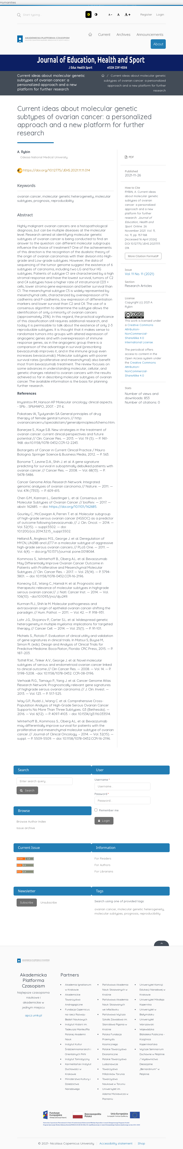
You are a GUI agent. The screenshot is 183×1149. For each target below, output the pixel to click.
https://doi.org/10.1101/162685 (72, 506)
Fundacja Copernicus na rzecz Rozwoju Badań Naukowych (77, 1014)
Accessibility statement (115, 1143)
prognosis (131, 913)
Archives (123, 34)
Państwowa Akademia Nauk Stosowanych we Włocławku (115, 1004)
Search (29, 790)
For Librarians (104, 871)
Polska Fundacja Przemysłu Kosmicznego (112, 1039)
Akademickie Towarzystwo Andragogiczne (74, 999)
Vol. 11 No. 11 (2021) (139, 274)
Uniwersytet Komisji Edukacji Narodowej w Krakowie (152, 989)
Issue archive (26, 828)
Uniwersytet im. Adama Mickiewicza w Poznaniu (115, 1093)
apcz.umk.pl (33, 1015)
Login (160, 14)
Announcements (149, 34)
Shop (141, 1143)
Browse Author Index (31, 821)
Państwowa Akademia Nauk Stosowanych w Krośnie (115, 989)
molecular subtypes (109, 913)
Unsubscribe (48, 902)
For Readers (103, 858)
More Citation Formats (142, 256)
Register (146, 14)
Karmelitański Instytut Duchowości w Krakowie (78, 1069)
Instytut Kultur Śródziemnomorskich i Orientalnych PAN (78, 1049)
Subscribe (26, 902)
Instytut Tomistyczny (77, 1059)
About (158, 43)
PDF (131, 157)
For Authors (102, 865)
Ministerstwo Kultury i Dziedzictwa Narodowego (78, 1083)
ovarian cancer (105, 909)
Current (104, 34)
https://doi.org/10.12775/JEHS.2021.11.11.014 (56, 170)
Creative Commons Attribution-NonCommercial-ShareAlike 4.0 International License (139, 333)
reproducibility (150, 913)
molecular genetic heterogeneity (141, 909)
